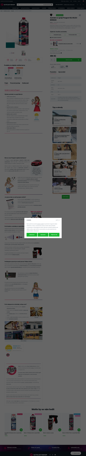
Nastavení (43, 234)
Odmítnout (32, 234)
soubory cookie (40, 224)
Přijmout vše (54, 234)
